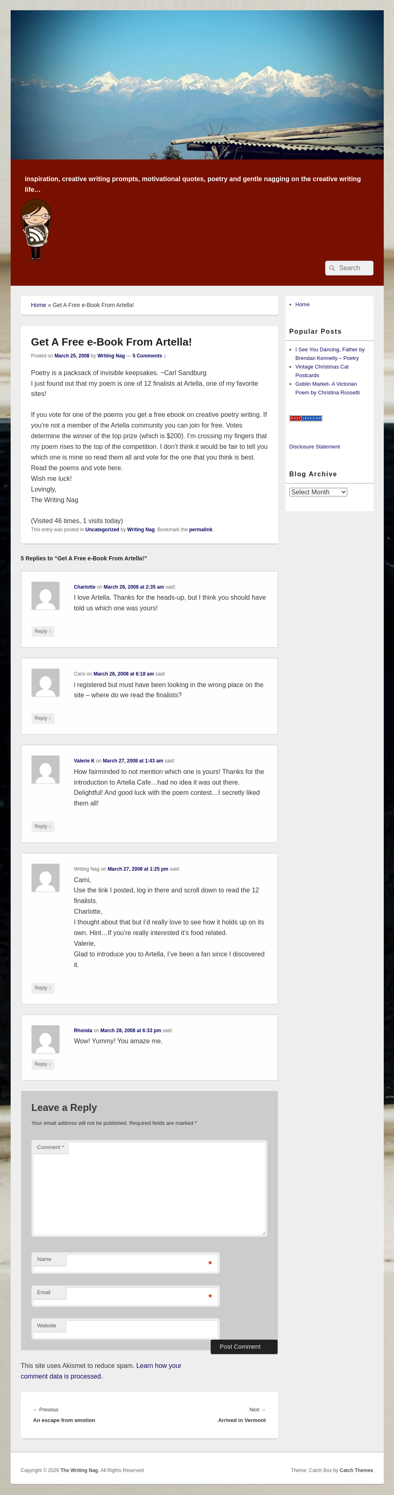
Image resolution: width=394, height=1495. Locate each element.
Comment (50, 1147)
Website (47, 1325)
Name (44, 1259)
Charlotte (85, 587)
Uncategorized (102, 529)
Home (38, 305)
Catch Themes (356, 1470)
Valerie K (84, 761)
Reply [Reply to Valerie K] (43, 826)
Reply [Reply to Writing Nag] (43, 988)
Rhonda (83, 1030)
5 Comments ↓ (149, 356)
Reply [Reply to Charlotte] (43, 631)
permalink (200, 529)
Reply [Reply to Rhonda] (43, 1064)
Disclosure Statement (314, 447)
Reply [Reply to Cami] (43, 718)
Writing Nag (111, 356)
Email (44, 1292)
